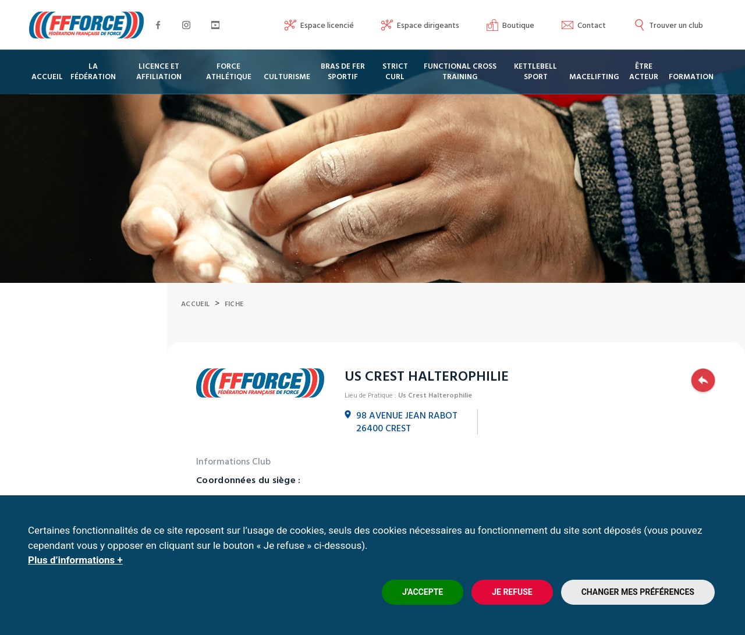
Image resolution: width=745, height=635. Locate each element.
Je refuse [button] (512, 592)
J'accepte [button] (422, 592)
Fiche (234, 333)
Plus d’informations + (75, 560)
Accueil (195, 333)
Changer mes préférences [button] (637, 592)
